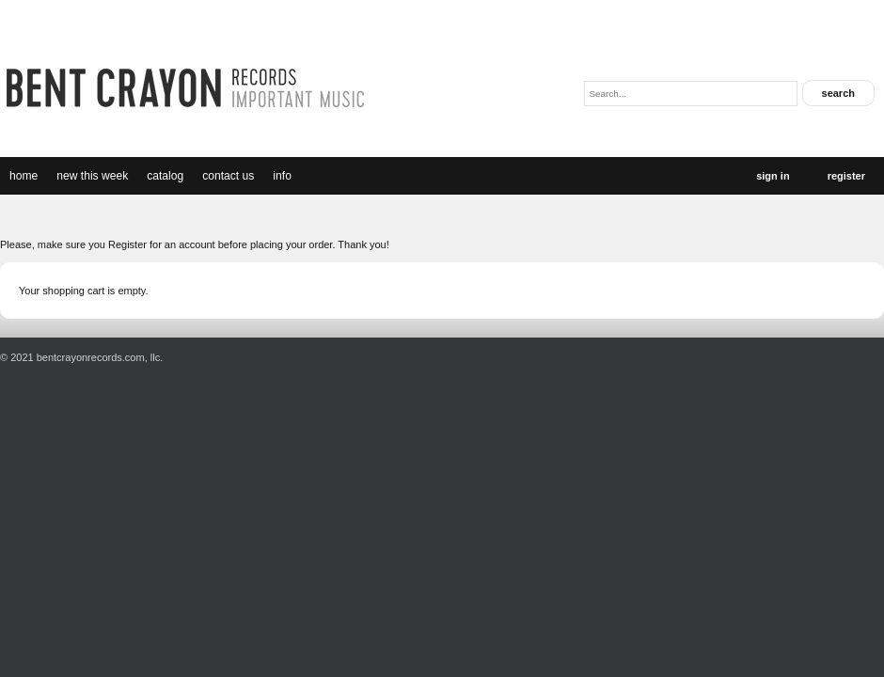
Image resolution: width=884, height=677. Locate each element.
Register (846, 175)
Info (282, 175)
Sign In (772, 175)
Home (23, 175)
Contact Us (228, 175)
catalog (165, 175)
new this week (92, 175)
